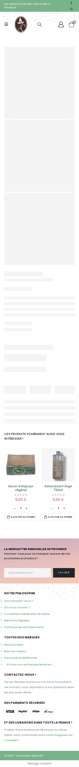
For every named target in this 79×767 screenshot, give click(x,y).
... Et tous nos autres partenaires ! (28, 664)
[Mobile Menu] (7, 24)
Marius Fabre (13, 645)
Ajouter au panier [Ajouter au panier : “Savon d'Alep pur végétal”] (23, 517)
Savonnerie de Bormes (20, 658)
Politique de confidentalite (24, 627)
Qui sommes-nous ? (18, 601)
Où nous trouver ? (17, 607)
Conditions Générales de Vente (27, 614)
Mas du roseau (15, 651)
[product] (20, 464)
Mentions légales (16, 620)
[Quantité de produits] (20, 508)
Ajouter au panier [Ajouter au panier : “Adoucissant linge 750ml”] (60, 517)
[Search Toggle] (39, 24)
